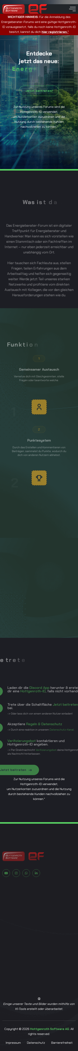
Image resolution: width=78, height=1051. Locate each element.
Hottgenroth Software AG (49, 1029)
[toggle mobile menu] (72, 9)
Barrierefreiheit (62, 1043)
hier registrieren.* (55, 32)
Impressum (13, 1043)
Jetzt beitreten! (39, 91)
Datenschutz (36, 1043)
